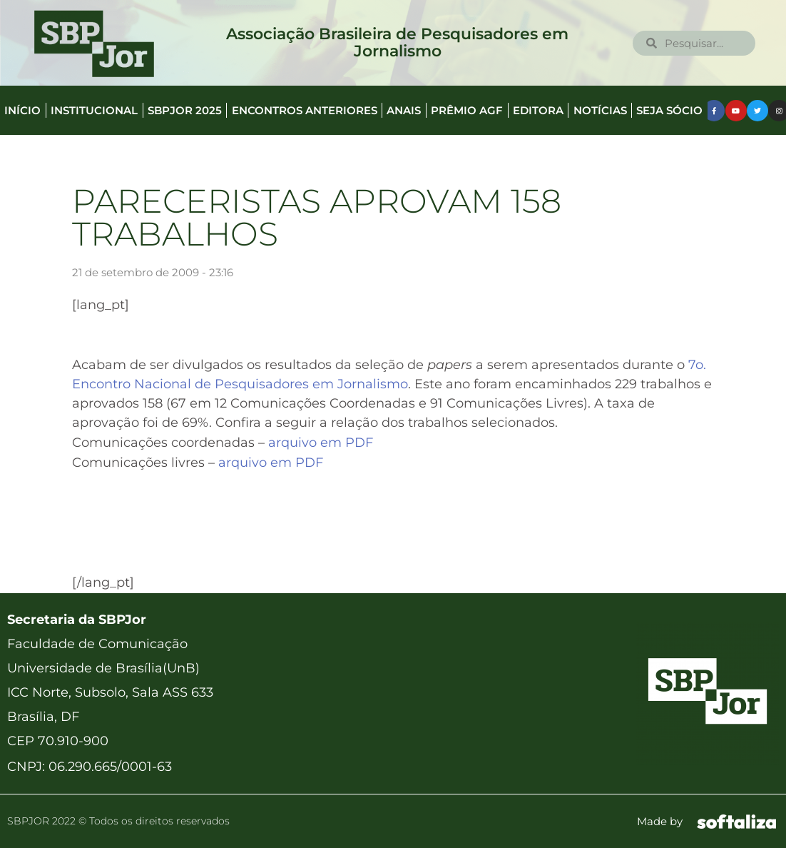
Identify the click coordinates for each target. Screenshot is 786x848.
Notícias (600, 110)
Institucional (94, 110)
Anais (404, 110)
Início (22, 110)
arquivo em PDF (320, 442)
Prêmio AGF (467, 110)
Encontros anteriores (304, 110)
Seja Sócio (669, 110)
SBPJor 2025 (185, 110)
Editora (538, 110)
